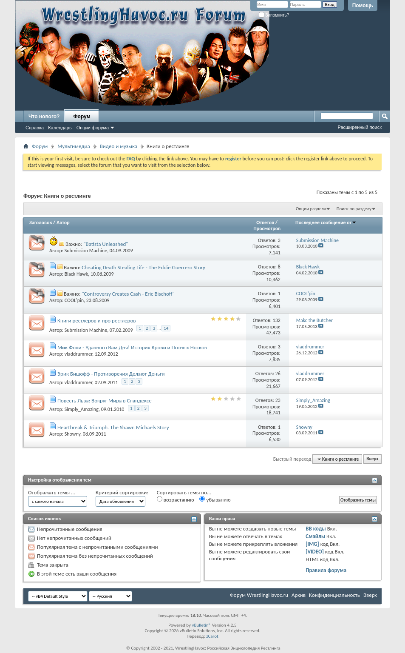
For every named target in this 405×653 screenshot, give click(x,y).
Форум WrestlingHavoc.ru (259, 595)
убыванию (214, 499)
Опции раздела (311, 208)
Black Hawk (76, 274)
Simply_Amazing (82, 409)
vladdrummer (78, 354)
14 (166, 328)
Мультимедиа (73, 146)
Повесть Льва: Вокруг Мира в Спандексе (104, 400)
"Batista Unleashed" (105, 244)
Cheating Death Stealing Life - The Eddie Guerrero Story (143, 267)
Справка (34, 127)
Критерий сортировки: (122, 492)
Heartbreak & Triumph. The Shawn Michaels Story (113, 427)
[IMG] (312, 544)
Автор (63, 222)
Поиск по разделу (354, 208)
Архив (299, 595)
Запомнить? (274, 15)
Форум (81, 117)
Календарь (60, 127)
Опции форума (92, 127)
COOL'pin (74, 300)
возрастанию (175, 499)
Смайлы (315, 536)
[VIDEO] (315, 551)
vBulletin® (201, 625)
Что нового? (43, 117)
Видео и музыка (118, 146)
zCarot (212, 636)
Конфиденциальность (334, 595)
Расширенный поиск (359, 127)
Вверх (372, 459)
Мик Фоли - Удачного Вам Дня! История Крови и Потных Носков (132, 347)
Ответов (265, 222)
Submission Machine (86, 251)
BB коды (316, 528)
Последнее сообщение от (326, 222)
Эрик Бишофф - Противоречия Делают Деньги (111, 374)
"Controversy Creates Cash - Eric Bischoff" (128, 294)
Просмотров (266, 228)
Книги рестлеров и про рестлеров (96, 320)
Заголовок (40, 222)
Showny (72, 434)
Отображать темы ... (51, 492)
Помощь (362, 6)
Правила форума (326, 570)
